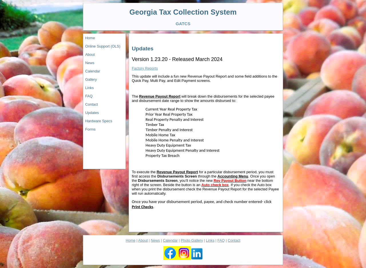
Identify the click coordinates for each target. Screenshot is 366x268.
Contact (91, 104)
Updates (92, 113)
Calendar (92, 71)
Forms (90, 129)
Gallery (91, 79)
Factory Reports (145, 68)
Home (90, 38)
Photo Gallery (192, 240)
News (89, 63)
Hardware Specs (98, 121)
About (90, 54)
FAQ (89, 96)
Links (89, 88)
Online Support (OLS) (102, 46)
